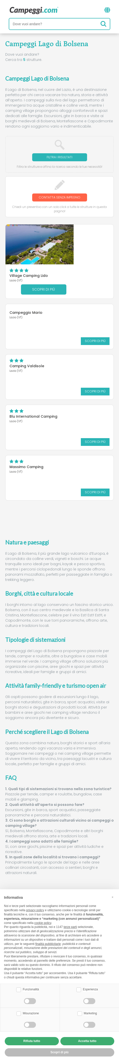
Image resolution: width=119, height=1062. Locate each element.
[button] (113, 897)
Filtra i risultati (59, 157)
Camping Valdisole (26, 331)
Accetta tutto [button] (87, 1041)
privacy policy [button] (35, 910)
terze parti (70, 927)
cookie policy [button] (42, 923)
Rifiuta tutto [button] (31, 1041)
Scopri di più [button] (59, 1052)
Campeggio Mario (25, 278)
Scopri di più (86, 255)
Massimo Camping (26, 432)
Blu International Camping (33, 381)
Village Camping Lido (72, 235)
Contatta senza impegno (59, 197)
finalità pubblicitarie (48, 944)
